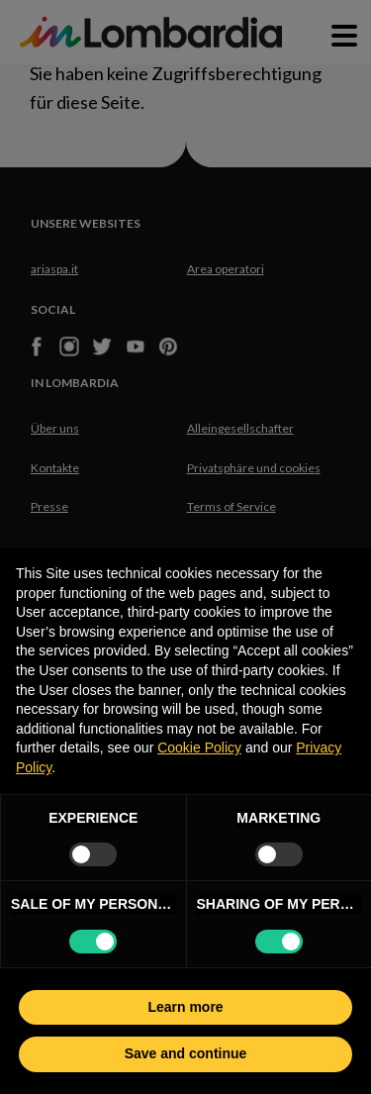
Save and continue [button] (186, 1053)
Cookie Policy (199, 747)
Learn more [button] (185, 1007)
